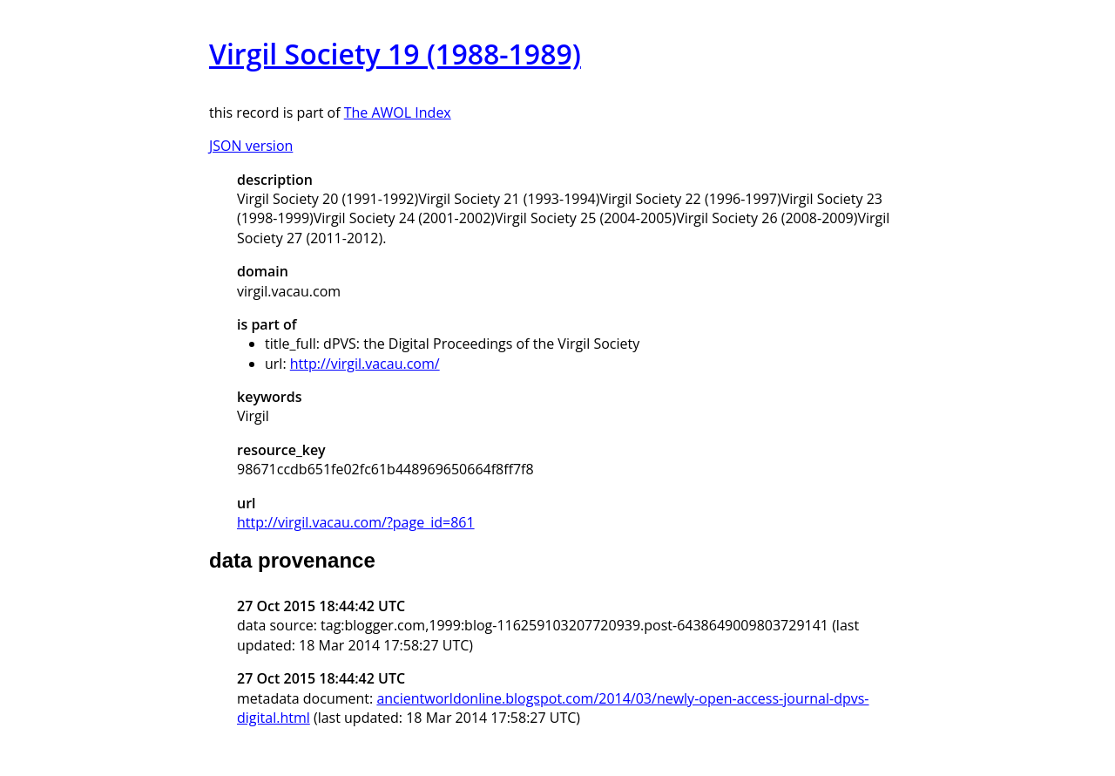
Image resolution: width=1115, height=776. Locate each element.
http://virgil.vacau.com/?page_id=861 (356, 522)
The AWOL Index (397, 112)
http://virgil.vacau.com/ (365, 363)
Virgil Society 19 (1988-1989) (395, 53)
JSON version (251, 145)
